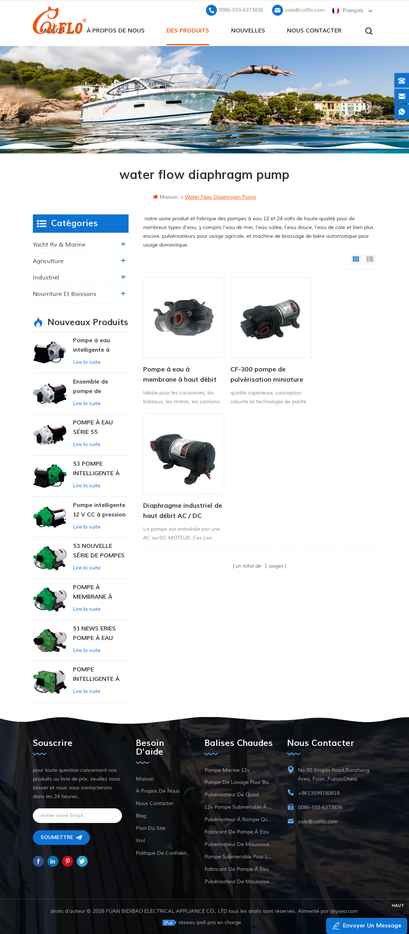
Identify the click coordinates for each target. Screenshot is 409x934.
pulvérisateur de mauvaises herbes (238, 843)
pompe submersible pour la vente (238, 856)
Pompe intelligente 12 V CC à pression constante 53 (99, 510)
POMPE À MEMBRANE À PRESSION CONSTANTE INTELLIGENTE (93, 592)
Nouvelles (248, 29)
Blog (141, 815)
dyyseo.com (344, 910)
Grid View (356, 258)
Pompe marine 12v (226, 769)
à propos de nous (116, 29)
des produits (188, 29)
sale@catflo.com (305, 9)
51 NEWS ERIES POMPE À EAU (94, 632)
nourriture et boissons (64, 293)
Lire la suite (86, 361)
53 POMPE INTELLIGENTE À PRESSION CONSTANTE (96, 468)
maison (165, 196)
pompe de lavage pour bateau (238, 781)
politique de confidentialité (163, 852)
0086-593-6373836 (241, 9)
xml (140, 840)
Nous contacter (314, 29)
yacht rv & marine (59, 244)
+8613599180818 (319, 792)
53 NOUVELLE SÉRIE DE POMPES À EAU (99, 551)
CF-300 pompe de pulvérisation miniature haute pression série (249, 365)
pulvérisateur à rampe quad (238, 819)
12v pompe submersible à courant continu (238, 806)
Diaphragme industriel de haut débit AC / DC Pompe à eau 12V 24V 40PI (335, 365)
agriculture (48, 260)
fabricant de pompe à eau (236, 831)
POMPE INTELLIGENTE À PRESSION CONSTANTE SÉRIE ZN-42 (100, 674)
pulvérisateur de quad (231, 794)
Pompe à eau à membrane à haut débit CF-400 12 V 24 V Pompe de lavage (176, 365)
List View (369, 258)
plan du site (150, 827)
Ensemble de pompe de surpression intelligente (90, 386)
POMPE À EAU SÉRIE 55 (93, 426)
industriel (46, 277)
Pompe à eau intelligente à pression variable (97, 345)
